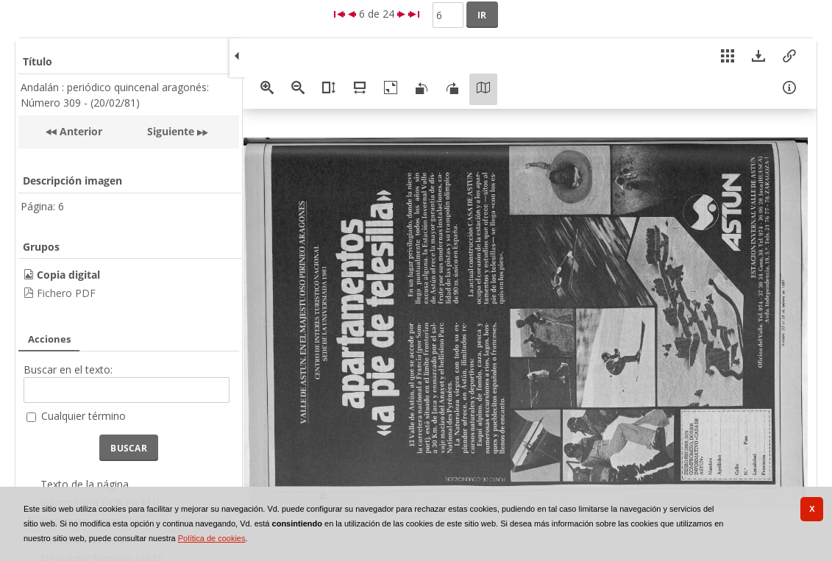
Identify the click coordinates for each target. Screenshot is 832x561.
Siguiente (170, 131)
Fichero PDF (66, 293)
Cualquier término (83, 416)
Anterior (79, 131)
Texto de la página (84, 484)
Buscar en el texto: (68, 369)
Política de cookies (212, 538)
